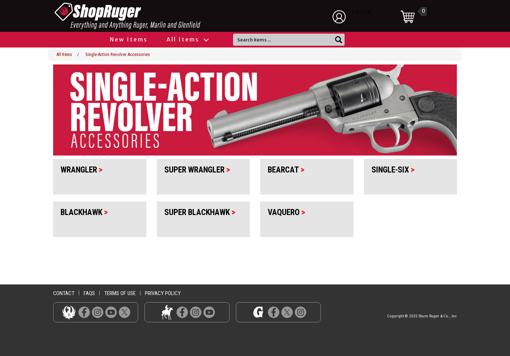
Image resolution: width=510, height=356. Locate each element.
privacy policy (163, 293)
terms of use (120, 293)
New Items (129, 39)
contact (63, 293)
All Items (187, 39)
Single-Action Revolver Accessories (117, 54)
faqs (89, 293)
